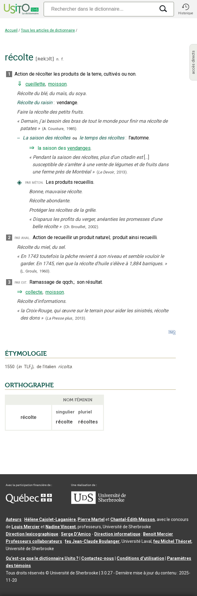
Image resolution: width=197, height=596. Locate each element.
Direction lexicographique (32, 534)
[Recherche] (99, 9)
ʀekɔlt (44, 59)
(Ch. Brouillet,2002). (81, 226)
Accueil (11, 30)
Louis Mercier (26, 526)
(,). (112, 172)
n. (57, 59)
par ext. (21, 282)
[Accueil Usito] (20, 9)
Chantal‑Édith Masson (132, 519)
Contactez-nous (97, 558)
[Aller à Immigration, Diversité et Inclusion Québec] (29, 501)
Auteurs (14, 519)
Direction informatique (117, 534)
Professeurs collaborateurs (34, 541)
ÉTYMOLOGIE (26, 353)
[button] (185, 9)
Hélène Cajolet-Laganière (50, 519)
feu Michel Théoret (172, 541)
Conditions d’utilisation (140, 558)
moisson (57, 84)
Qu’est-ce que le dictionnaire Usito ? (42, 558)
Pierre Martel (91, 519)
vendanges (79, 148)
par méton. (34, 182)
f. (62, 59)
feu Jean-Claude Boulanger (92, 541)
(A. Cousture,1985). (59, 128)
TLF (25, 366)
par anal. (23, 237)
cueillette (35, 84)
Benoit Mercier (158, 534)
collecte (33, 292)
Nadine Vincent (60, 526)
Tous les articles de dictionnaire (48, 30)
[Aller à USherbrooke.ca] (98, 502)
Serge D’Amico (76, 534)
